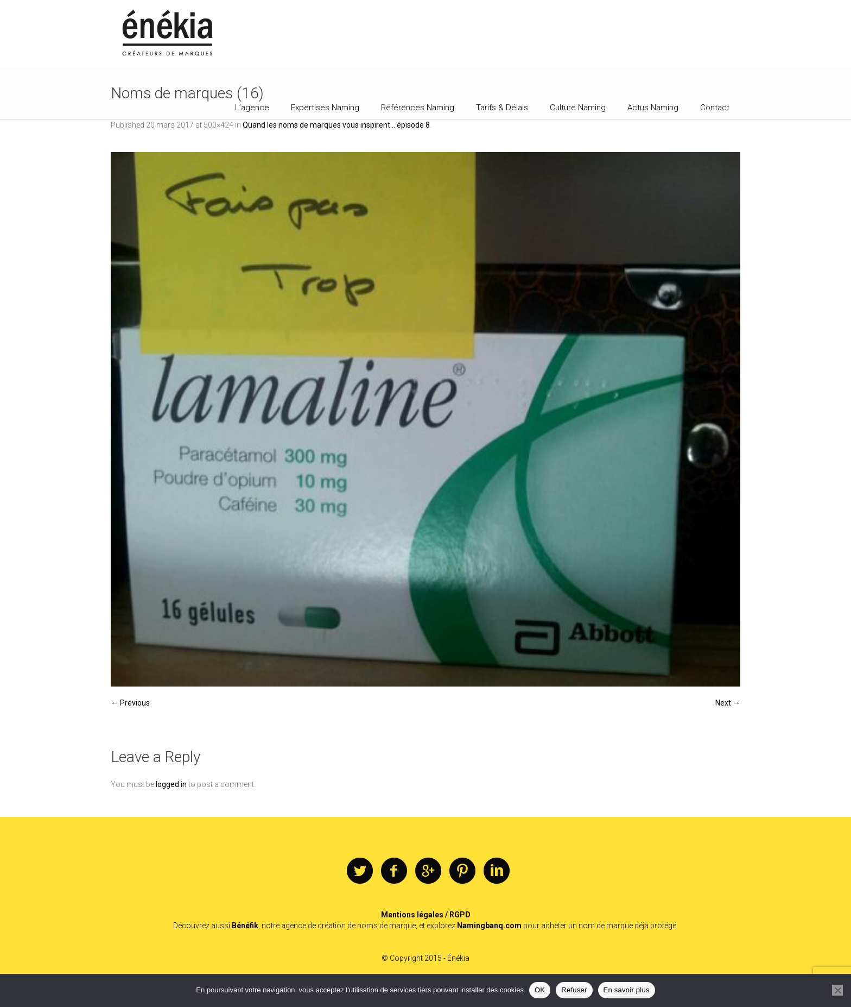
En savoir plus (627, 990)
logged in (171, 784)
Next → (727, 702)
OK (540, 990)
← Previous (130, 702)
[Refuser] (837, 990)
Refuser (574, 990)
